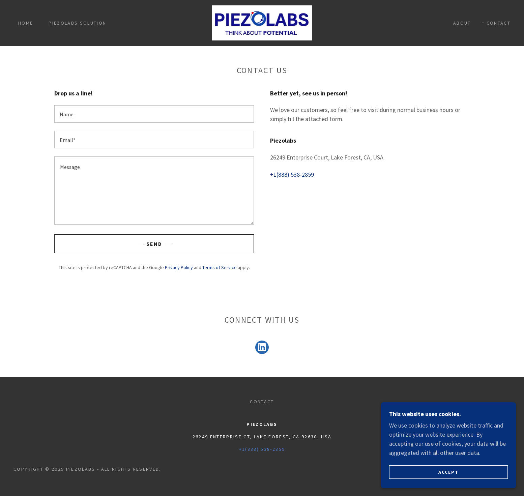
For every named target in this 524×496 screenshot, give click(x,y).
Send (154, 243)
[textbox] (154, 114)
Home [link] (25, 23)
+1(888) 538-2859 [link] (292, 174)
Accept (448, 472)
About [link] (462, 23)
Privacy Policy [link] (179, 267)
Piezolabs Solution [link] (77, 23)
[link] (262, 22)
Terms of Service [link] (219, 267)
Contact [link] (499, 23)
